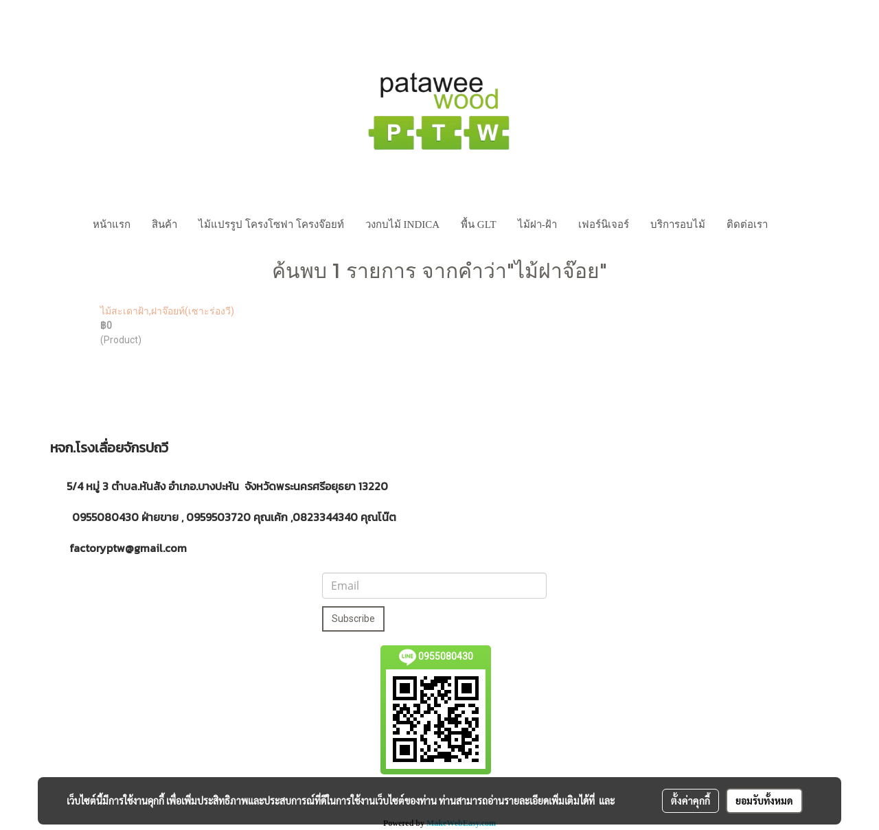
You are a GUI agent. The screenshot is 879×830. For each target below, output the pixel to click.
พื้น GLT (478, 224)
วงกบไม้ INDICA (402, 224)
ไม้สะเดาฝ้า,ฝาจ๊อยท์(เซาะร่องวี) (167, 311)
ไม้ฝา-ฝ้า (537, 224)
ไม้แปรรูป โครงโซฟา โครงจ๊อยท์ (271, 224)
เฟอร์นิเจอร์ (603, 224)
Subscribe (353, 618)
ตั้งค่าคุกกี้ (690, 800)
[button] (791, 224)
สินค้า (164, 224)
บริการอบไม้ (677, 224)
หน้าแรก (111, 224)
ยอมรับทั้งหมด (764, 800)
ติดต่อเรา (747, 224)
